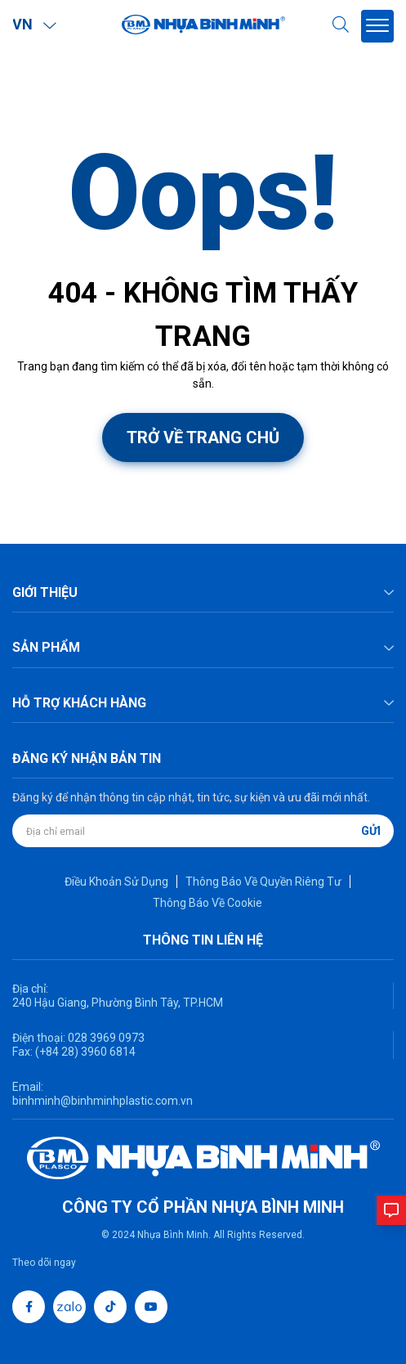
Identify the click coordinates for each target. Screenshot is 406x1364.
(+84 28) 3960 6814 (85, 1051)
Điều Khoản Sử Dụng (116, 881)
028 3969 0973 (105, 1037)
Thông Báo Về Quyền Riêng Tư (263, 881)
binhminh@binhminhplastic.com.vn (102, 1100)
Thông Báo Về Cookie (207, 902)
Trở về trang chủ (203, 437)
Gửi (371, 830)
